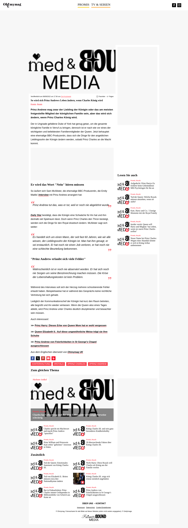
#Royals (59, 364)
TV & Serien (100, 4)
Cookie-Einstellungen (103, 507)
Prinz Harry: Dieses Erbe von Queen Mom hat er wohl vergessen (70, 325)
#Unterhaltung (41, 364)
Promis (83, 4)
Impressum (81, 507)
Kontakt (101, 503)
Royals (39, 104)
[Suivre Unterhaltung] (110, 97)
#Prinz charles (76, 364)
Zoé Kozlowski (66, 96)
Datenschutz (90, 507)
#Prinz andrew (98, 364)
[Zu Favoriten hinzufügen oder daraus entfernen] (100, 97)
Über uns (87, 503)
